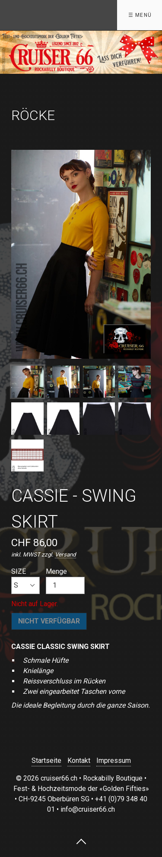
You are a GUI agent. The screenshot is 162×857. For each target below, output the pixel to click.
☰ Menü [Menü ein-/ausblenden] (140, 15)
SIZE (25, 580)
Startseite (46, 760)
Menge (65, 580)
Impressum (113, 760)
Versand (65, 554)
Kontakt (78, 760)
